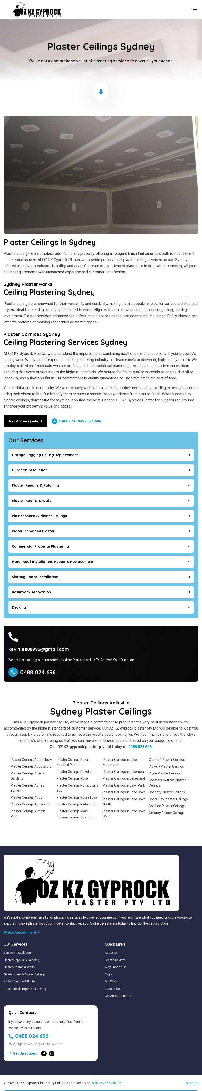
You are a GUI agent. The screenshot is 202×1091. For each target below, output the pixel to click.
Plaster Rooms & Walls (19, 967)
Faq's (108, 974)
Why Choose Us (115, 967)
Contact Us (112, 989)
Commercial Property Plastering (25, 989)
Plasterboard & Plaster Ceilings (24, 974)
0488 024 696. (140, 746)
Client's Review (115, 960)
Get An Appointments (119, 996)
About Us (111, 952)
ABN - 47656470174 (107, 1083)
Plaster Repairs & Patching (21, 960)
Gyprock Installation (17, 952)
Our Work (111, 981)
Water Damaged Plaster (20, 981)
